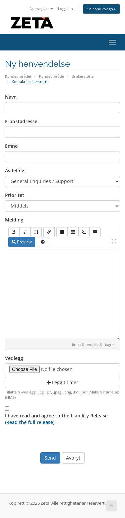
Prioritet (14, 195)
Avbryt (73, 458)
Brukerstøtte (83, 76)
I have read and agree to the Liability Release (56, 418)
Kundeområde (51, 76)
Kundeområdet (18, 76)
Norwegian (41, 8)
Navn (11, 97)
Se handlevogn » (101, 8)
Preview (22, 242)
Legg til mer (62, 382)
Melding (14, 219)
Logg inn (65, 8)
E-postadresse (21, 121)
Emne (11, 146)
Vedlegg (14, 358)
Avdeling (14, 170)
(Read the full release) (29, 422)
